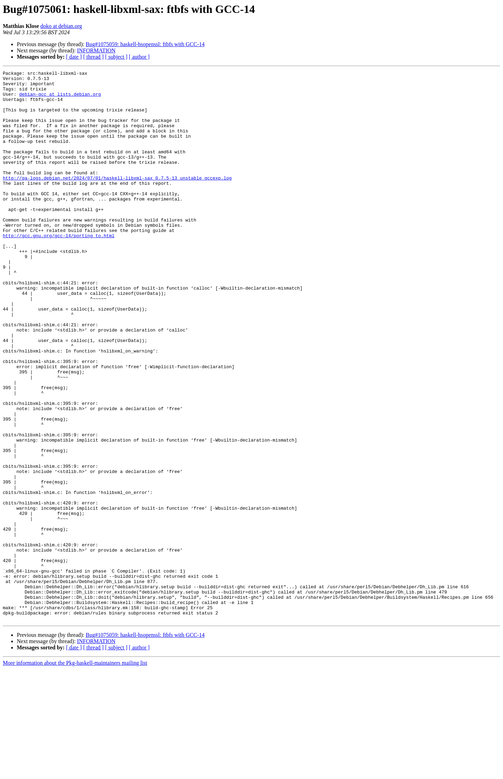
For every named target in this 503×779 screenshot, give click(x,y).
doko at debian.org (61, 26)
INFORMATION (96, 50)
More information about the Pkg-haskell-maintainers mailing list (75, 773)
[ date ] (74, 57)
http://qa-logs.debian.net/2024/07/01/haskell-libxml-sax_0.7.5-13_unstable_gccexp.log (117, 200)
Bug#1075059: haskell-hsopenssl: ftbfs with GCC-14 (145, 44)
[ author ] (139, 57)
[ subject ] (116, 57)
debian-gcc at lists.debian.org (60, 99)
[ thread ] (93, 57)
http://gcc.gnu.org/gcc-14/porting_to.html (59, 269)
